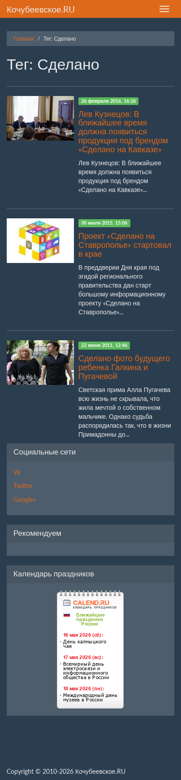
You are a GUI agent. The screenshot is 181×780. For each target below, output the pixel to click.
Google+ (24, 499)
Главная (23, 38)
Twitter (23, 485)
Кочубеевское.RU (41, 9)
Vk (17, 472)
